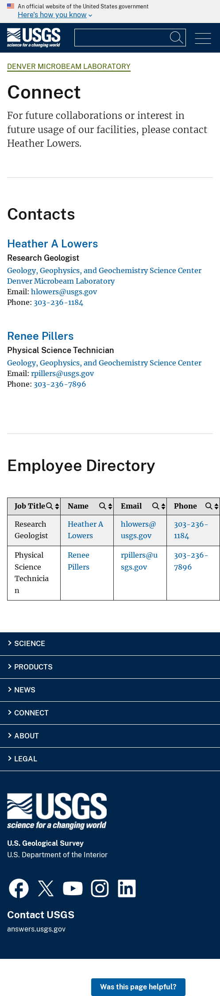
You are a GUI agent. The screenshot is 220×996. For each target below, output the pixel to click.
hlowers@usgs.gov (64, 291)
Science (29, 643)
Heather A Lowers (52, 243)
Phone (185, 506)
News (24, 690)
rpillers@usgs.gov (62, 373)
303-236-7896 (60, 384)
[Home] (33, 45)
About (26, 736)
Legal (25, 759)
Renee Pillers (40, 336)
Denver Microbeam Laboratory (69, 66)
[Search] (177, 37)
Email (131, 506)
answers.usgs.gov (36, 929)
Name (78, 506)
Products (33, 667)
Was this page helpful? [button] (138, 987)
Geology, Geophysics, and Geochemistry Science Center (104, 270)
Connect (31, 713)
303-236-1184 (58, 302)
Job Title (30, 506)
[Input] (130, 37)
